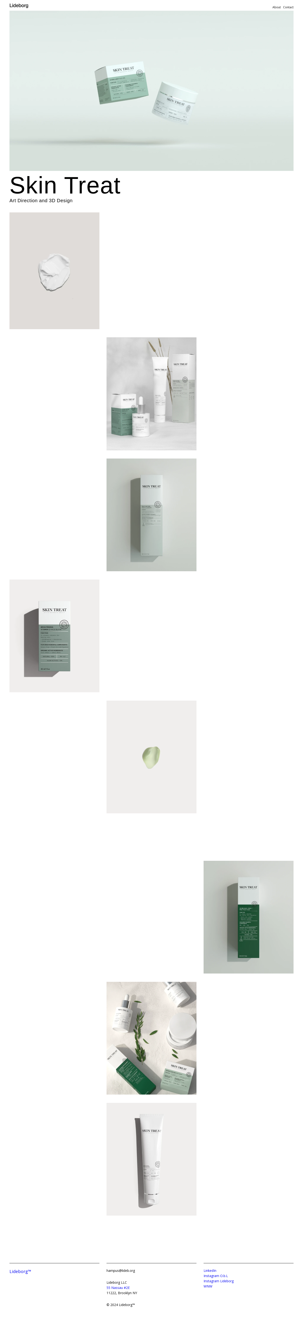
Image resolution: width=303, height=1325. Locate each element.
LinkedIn (210, 1270)
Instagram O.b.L (216, 1275)
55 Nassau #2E (118, 1287)
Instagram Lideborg (219, 1281)
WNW (208, 1286)
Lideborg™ (20, 1271)
